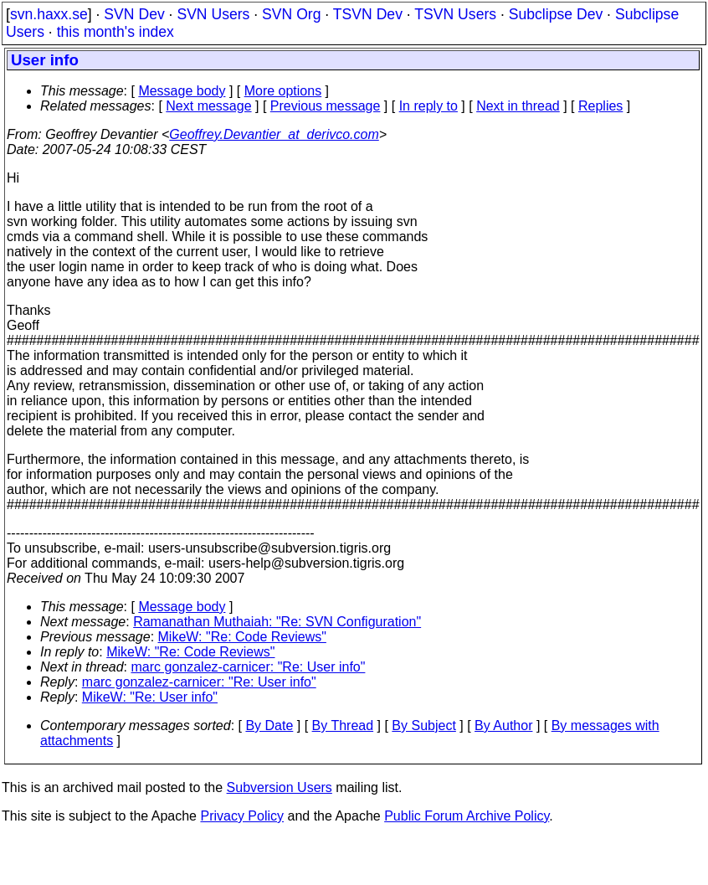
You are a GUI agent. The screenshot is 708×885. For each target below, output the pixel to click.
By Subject (423, 725)
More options (283, 91)
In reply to (428, 106)
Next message (208, 106)
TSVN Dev (368, 14)
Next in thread (518, 106)
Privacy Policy (242, 816)
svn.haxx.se (49, 14)
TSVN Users (455, 14)
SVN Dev (134, 14)
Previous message (325, 106)
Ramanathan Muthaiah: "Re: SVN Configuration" (277, 622)
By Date (269, 725)
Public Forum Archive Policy (466, 816)
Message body (181, 91)
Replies (600, 106)
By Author (503, 725)
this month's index (115, 31)
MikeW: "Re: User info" (150, 697)
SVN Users (213, 14)
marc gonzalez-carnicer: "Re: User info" (248, 667)
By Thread (343, 725)
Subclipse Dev (556, 14)
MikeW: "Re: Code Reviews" (242, 637)
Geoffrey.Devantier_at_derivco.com (273, 134)
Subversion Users (279, 787)
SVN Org (291, 14)
